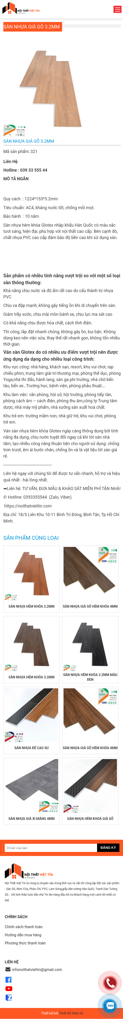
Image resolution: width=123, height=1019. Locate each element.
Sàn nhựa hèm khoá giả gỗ (90, 819)
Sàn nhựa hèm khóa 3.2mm (31, 606)
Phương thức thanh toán (25, 943)
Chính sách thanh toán (24, 927)
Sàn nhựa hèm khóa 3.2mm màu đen (90, 677)
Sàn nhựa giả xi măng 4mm (31, 819)
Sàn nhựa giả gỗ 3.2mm (31, 27)
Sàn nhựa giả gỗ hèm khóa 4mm (90, 606)
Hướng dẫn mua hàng (23, 935)
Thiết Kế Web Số (71, 1013)
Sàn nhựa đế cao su (31, 748)
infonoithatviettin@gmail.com (37, 969)
